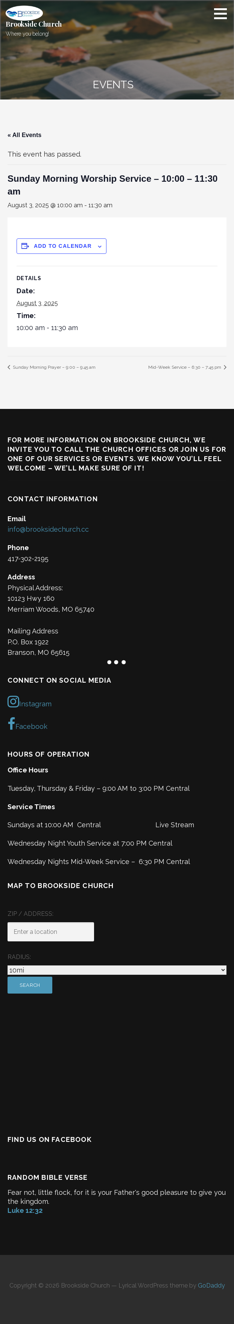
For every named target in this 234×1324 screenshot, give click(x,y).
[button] (223, 13)
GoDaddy (211, 1285)
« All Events (24, 135)
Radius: (19, 957)
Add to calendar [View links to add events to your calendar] (63, 246)
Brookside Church (33, 24)
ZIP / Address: (30, 913)
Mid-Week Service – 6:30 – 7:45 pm (185, 367)
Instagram (30, 701)
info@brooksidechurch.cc (48, 529)
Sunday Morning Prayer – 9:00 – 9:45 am (54, 367)
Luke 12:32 (25, 1210)
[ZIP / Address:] (51, 931)
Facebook (27, 724)
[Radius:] (117, 970)
